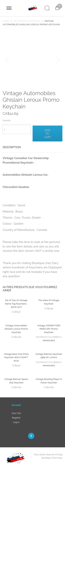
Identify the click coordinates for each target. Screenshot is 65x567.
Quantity (7, 120)
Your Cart (16, 413)
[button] (7, 60)
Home (6, 21)
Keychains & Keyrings (27, 21)
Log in (16, 422)
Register (16, 417)
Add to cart (47, 133)
